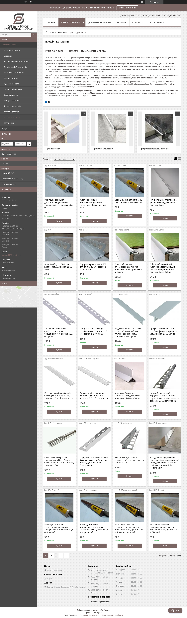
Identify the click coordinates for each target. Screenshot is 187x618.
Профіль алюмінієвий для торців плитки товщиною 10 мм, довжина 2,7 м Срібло (93, 331)
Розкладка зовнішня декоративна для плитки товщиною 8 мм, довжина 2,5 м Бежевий (58, 528)
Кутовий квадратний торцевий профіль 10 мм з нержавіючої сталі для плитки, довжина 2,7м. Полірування (164, 397)
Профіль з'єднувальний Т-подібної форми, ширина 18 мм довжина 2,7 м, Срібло (163, 331)
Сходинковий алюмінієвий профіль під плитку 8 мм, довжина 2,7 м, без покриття (94, 396)
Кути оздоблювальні (13, 89)
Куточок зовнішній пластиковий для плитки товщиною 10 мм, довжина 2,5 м (93, 204)
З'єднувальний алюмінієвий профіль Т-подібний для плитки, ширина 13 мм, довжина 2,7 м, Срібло (128, 332)
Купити (59, 221)
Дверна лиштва (11, 78)
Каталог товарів (9, 44)
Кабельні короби (11, 95)
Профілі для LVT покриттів (15, 67)
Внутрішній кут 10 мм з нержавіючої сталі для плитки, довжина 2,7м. (129, 460)
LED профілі (9, 123)
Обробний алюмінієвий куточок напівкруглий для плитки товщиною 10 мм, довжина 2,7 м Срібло (162, 268)
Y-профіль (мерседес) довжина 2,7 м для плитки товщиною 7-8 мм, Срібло (127, 396)
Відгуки (5, 128)
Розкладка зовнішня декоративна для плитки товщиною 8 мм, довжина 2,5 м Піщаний (164, 528)
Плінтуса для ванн (12, 100)
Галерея (121, 22)
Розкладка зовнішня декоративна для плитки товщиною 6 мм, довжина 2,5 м (58, 204)
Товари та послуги (58, 32)
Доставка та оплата (99, 22)
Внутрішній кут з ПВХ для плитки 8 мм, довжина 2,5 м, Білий (58, 267)
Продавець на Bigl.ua (93, 613)
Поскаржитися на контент (90, 615)
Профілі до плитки (12, 117)
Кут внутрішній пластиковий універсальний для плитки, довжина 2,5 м (163, 202)
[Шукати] (34, 34)
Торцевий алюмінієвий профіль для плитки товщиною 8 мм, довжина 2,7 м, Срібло (58, 332)
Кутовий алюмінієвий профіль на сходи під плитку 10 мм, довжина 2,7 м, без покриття (58, 396)
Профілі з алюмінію (103, 148)
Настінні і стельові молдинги (16, 61)
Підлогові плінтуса (12, 50)
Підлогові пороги (11, 83)
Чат (175, 610)
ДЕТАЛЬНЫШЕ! (127, 7)
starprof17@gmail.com (11, 255)
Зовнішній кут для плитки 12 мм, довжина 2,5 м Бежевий (128, 201)
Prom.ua (107, 610)
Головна (50, 22)
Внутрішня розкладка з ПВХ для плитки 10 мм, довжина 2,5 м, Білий (93, 267)
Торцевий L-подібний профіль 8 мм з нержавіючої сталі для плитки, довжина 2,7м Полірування (94, 461)
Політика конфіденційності (112, 615)
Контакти (137, 22)
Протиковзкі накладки (14, 72)
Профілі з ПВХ (53, 148)
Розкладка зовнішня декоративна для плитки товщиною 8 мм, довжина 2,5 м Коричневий (94, 528)
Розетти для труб (11, 111)
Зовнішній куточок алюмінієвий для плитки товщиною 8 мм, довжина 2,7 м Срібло (129, 268)
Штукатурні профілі (12, 106)
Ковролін (8, 56)
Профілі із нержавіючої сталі (154, 148)
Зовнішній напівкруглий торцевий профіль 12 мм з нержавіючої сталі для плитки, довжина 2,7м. (59, 461)
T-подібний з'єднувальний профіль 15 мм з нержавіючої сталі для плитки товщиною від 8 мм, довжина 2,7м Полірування (164, 462)
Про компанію (157, 22)
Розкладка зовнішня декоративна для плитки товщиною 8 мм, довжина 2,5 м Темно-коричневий (129, 528)
